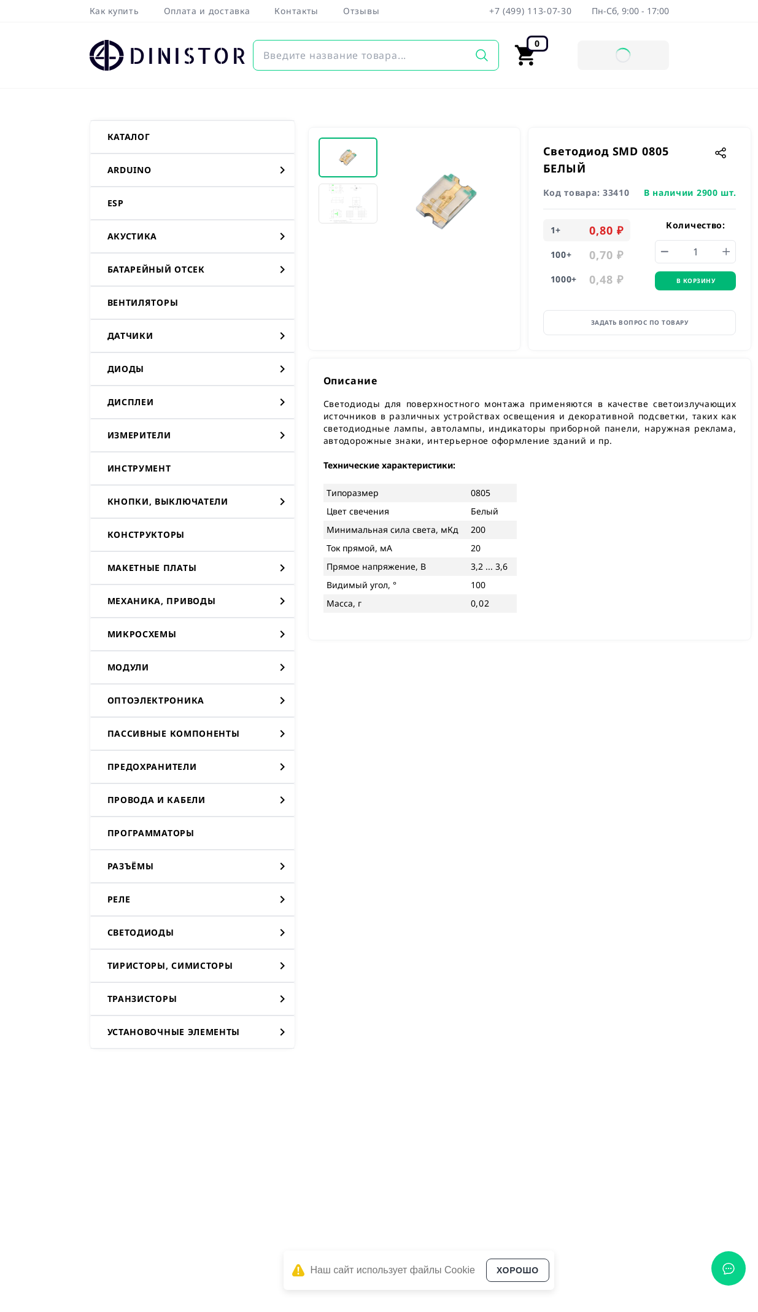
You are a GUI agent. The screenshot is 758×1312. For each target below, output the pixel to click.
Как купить (114, 11)
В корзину (696, 280)
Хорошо (518, 1270)
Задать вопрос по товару (640, 322)
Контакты (296, 11)
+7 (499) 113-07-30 (530, 11)
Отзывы (361, 11)
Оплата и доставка (207, 11)
